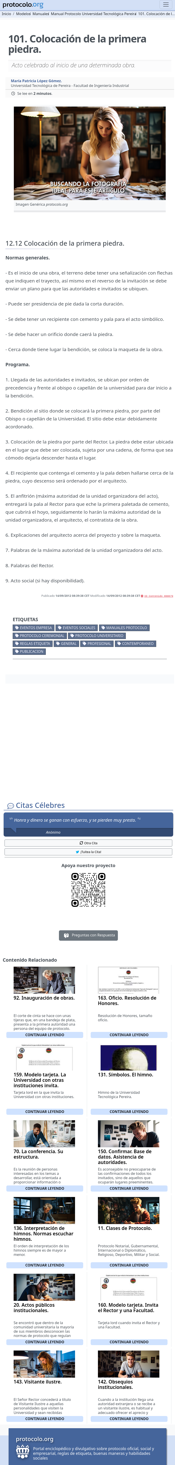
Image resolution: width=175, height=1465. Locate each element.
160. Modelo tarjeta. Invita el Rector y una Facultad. (128, 1307)
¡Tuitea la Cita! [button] (88, 852)
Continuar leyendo (44, 1034)
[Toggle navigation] (166, 4)
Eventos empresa (36, 627)
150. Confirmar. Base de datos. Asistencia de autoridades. (125, 1156)
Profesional (99, 643)
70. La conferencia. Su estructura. (38, 1154)
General (68, 643)
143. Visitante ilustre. (38, 1382)
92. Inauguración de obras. (44, 998)
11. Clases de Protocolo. (125, 1228)
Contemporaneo (138, 643)
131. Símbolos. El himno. (125, 1074)
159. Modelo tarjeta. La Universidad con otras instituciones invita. (40, 1080)
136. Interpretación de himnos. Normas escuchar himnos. (43, 1233)
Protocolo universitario (99, 635)
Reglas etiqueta (35, 643)
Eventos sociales (79, 627)
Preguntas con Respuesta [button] (88, 935)
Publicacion (31, 651)
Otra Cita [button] (88, 843)
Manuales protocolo (126, 627)
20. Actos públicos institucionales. (34, 1307)
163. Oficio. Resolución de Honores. (127, 1000)
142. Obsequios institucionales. (115, 1384)
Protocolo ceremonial (42, 635)
